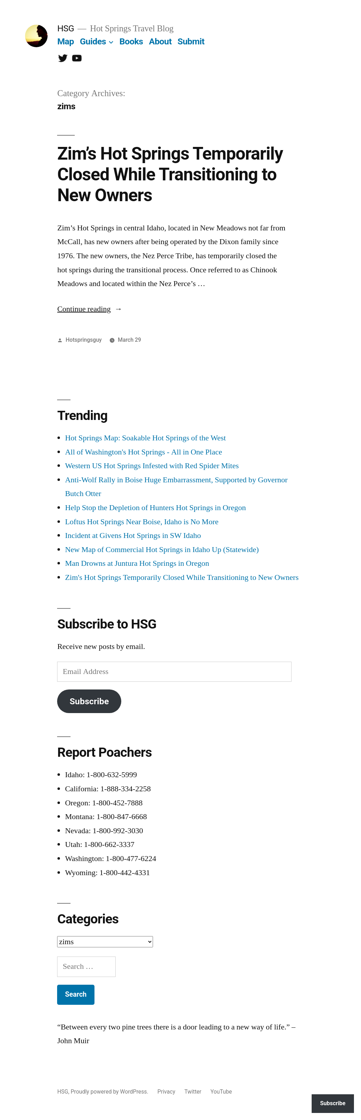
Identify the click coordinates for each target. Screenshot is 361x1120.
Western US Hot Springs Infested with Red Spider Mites (152, 466)
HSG (65, 28)
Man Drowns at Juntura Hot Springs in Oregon (137, 563)
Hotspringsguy (84, 339)
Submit (190, 41)
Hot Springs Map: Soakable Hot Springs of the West (145, 438)
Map (65, 41)
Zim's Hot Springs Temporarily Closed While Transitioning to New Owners (182, 577)
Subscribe (89, 701)
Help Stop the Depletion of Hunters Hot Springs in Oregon (155, 508)
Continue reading (89, 309)
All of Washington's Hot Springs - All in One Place (143, 452)
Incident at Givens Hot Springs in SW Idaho (133, 535)
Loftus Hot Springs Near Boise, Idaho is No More (141, 522)
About (160, 41)
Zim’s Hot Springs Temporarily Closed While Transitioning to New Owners (170, 174)
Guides (93, 41)
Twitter (192, 1091)
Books (131, 41)
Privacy (166, 1091)
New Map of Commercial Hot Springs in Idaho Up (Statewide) (162, 550)
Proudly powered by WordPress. (110, 1091)
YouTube (221, 1091)
